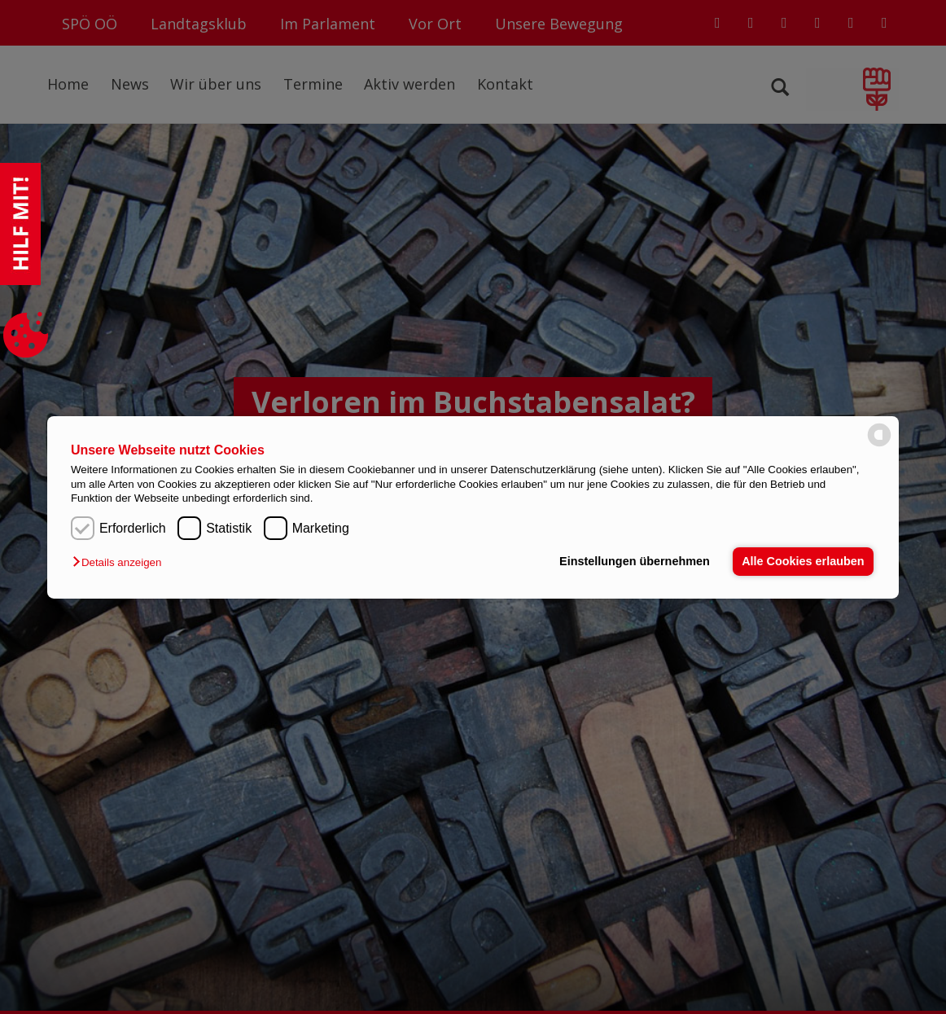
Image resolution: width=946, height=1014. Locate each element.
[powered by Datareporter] (879, 445)
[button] (121, 562)
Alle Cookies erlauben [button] (803, 561)
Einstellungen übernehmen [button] (634, 561)
